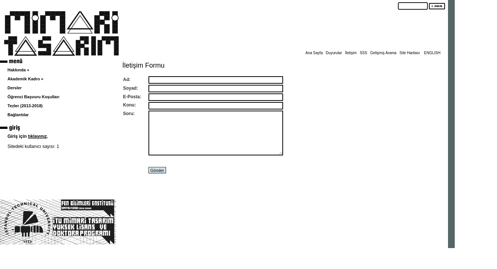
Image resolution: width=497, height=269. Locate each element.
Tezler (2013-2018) (25, 105)
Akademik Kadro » (25, 79)
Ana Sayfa (314, 53)
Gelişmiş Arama (383, 53)
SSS (363, 53)
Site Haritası (409, 53)
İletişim (351, 53)
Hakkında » (18, 70)
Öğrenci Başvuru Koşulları (33, 97)
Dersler (14, 88)
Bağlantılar (18, 114)
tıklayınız (37, 136)
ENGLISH (432, 53)
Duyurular (334, 53)
